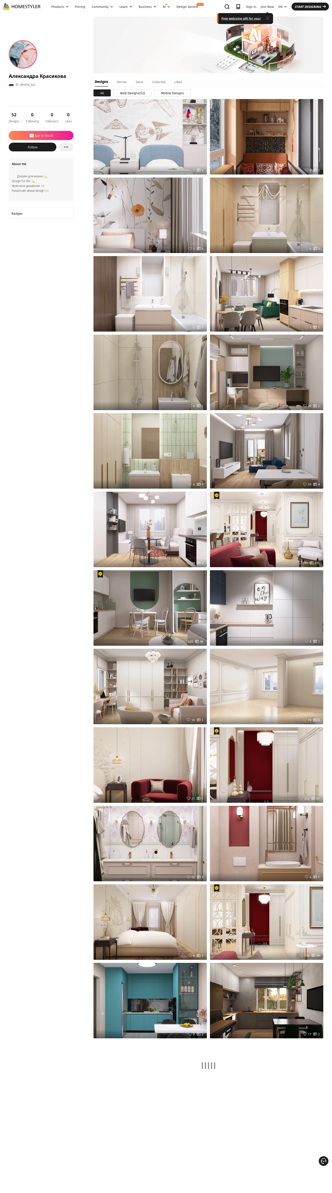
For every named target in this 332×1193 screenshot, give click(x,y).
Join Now (267, 6)
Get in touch (41, 135)
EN (282, 6)
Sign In (251, 6)
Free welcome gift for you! (241, 18)
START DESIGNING (310, 6)
